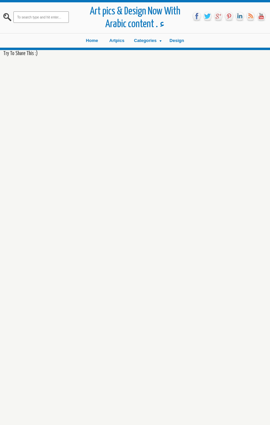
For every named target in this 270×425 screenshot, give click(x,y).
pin (229, 16)
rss (250, 16)
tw (207, 16)
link (239, 16)
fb (196, 16)
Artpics (117, 40)
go (218, 16)
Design (177, 40)
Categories (145, 40)
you (261, 16)
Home (92, 40)
